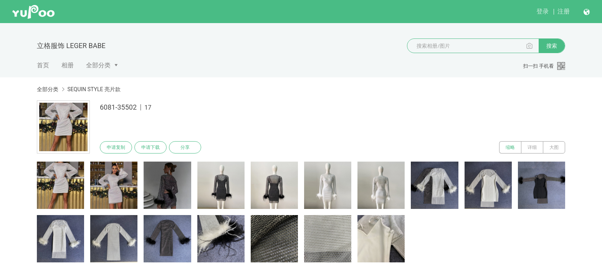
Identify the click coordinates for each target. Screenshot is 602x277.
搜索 (551, 46)
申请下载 (150, 147)
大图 (554, 147)
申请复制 (116, 147)
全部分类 (98, 65)
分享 (185, 147)
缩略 (510, 147)
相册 (67, 65)
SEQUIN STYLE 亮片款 (93, 89)
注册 (563, 11)
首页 (43, 65)
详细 (532, 147)
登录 (542, 11)
